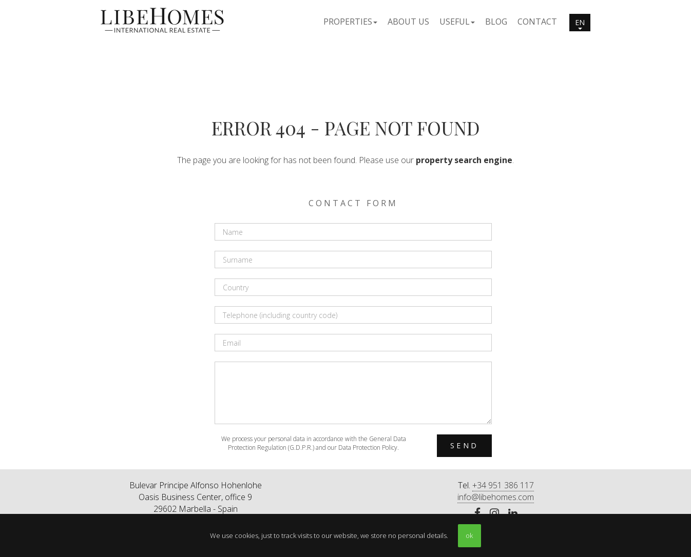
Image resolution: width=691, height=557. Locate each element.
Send (464, 445)
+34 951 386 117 (503, 485)
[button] (350, 21)
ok (469, 535)
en (580, 23)
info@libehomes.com (495, 497)
